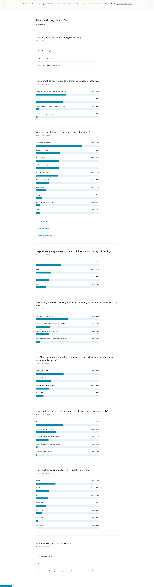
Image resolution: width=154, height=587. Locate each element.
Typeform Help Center (124, 4)
